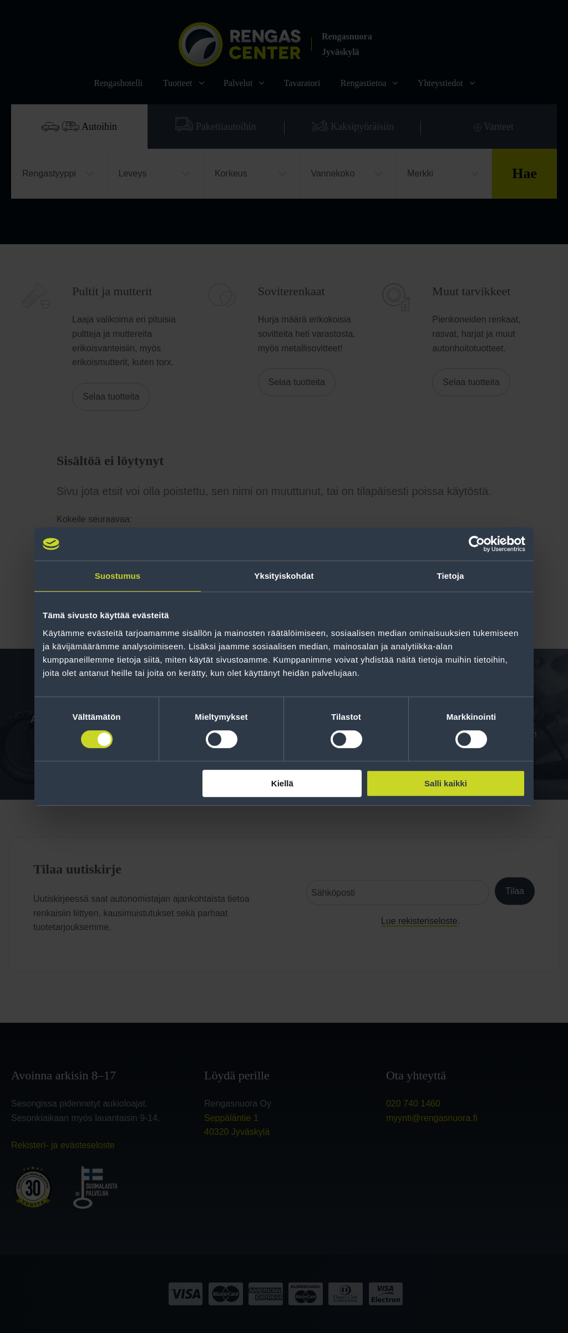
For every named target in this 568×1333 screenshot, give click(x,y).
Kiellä (282, 783)
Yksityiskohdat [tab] (283, 575)
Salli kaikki (445, 783)
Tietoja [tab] (450, 575)
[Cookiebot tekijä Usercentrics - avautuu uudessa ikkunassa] (476, 544)
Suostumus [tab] (118, 575)
